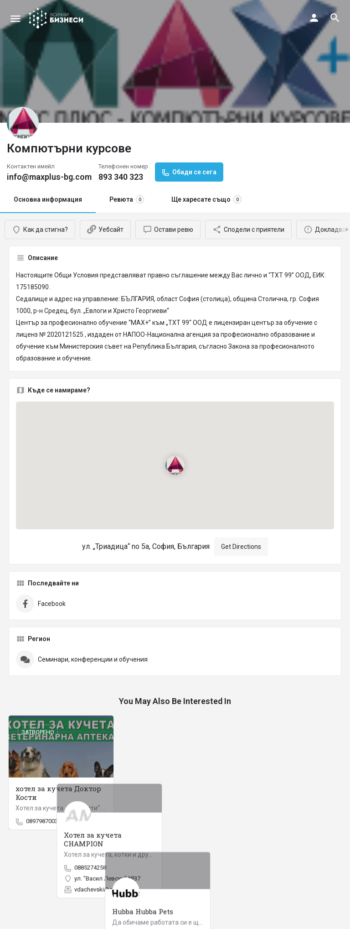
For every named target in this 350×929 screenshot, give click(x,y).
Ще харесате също (206, 199)
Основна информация (48, 199)
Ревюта (126, 199)
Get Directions (241, 546)
